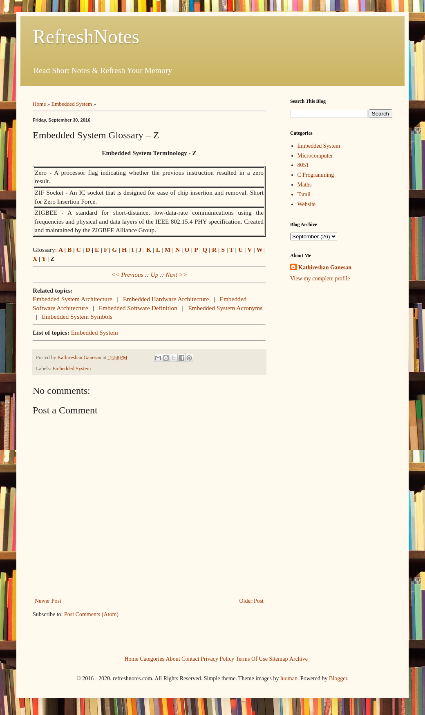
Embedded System (71, 104)
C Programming (316, 175)
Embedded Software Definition (138, 307)
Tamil (304, 194)
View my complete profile (320, 278)
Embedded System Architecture (72, 298)
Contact (190, 658)
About (173, 658)
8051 (303, 165)
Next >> (176, 274)
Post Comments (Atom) (91, 614)
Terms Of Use (252, 658)
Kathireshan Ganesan (324, 267)
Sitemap (278, 658)
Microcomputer (315, 156)
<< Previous (127, 274)
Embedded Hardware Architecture (166, 298)
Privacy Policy (217, 658)
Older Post (251, 601)
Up (155, 274)
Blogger (338, 678)
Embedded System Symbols (77, 316)
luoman (289, 678)
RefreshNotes (86, 36)
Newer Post (48, 601)
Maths (305, 185)
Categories (152, 658)
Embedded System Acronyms (225, 307)
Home (39, 104)
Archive (298, 658)
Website (307, 204)
